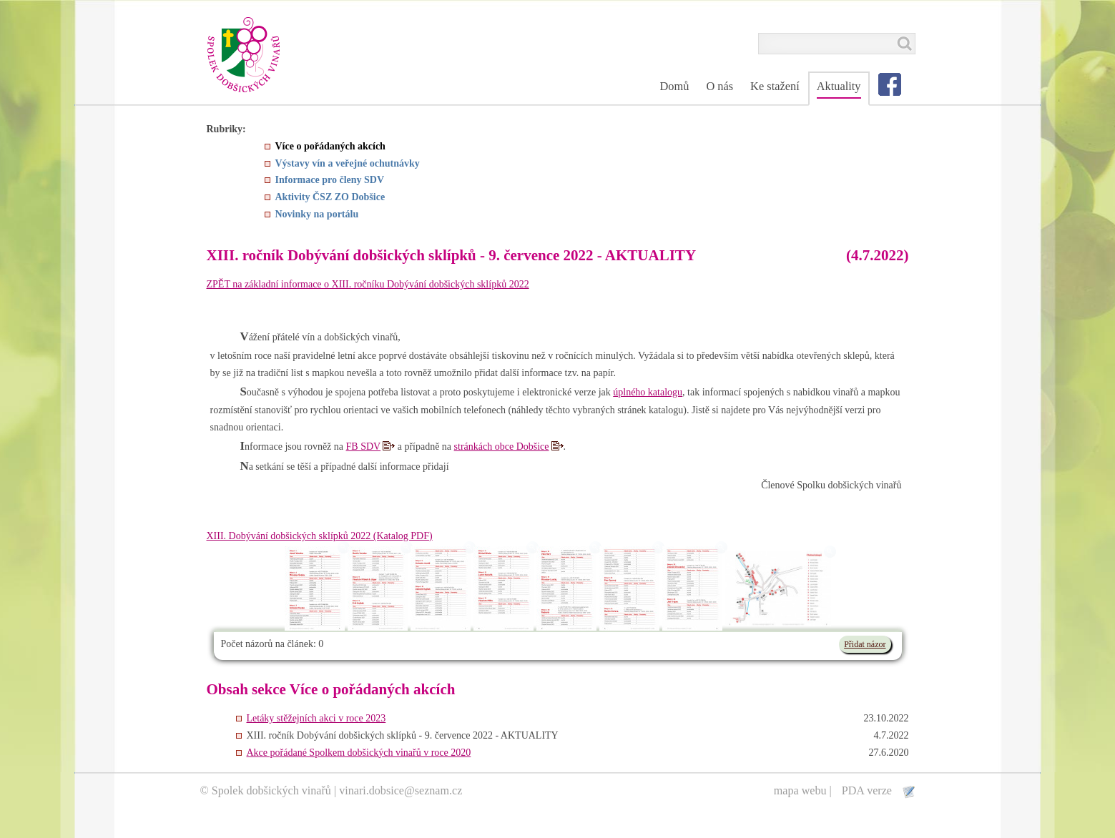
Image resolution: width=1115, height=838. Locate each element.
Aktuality (839, 86)
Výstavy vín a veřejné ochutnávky (347, 163)
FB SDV (363, 446)
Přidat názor (864, 644)
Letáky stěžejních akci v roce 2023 (316, 718)
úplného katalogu (647, 392)
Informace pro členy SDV (330, 179)
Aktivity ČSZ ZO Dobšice (330, 197)
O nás (719, 86)
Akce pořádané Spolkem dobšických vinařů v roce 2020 (359, 752)
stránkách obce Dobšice (501, 446)
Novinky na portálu (317, 214)
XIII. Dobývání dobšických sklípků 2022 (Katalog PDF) (320, 536)
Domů (674, 86)
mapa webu (800, 790)
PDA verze (868, 790)
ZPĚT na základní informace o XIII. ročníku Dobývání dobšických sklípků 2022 (368, 284)
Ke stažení (775, 86)
